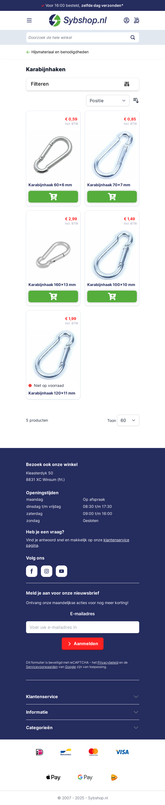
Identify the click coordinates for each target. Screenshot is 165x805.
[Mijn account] (126, 20)
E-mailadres (82, 613)
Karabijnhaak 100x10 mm (111, 284)
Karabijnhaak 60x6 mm (50, 184)
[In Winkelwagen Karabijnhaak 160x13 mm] (53, 296)
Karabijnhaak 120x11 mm (51, 393)
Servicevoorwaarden (42, 667)
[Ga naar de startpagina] (78, 20)
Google (70, 667)
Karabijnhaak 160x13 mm (52, 284)
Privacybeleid (108, 662)
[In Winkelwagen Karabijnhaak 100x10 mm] (112, 296)
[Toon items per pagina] (128, 420)
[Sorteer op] (108, 100)
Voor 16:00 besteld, (85, 5)
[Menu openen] (29, 20)
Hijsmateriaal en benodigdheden (57, 51)
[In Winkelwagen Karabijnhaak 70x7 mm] (112, 197)
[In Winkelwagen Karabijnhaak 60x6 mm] (53, 197)
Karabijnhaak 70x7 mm (108, 184)
